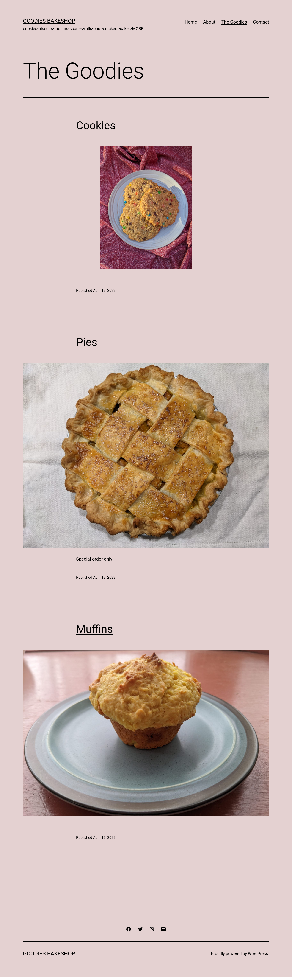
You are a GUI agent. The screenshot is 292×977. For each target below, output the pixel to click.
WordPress (258, 953)
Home (191, 22)
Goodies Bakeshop (49, 21)
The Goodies (234, 22)
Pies (86, 342)
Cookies (96, 125)
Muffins (94, 629)
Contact (261, 22)
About (209, 22)
